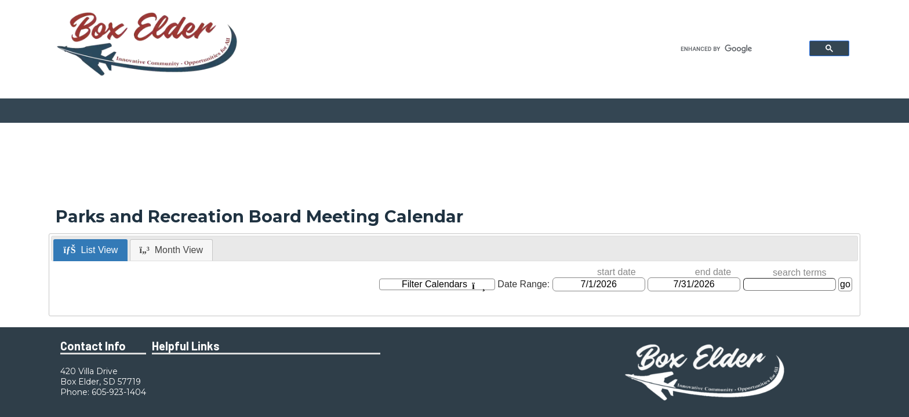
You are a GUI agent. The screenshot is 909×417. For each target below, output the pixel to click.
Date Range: (523, 284)
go (845, 284)
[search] (737, 48)
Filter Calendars (443, 284)
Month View (171, 250)
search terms (799, 272)
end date (713, 272)
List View (90, 250)
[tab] (90, 250)
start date (616, 272)
